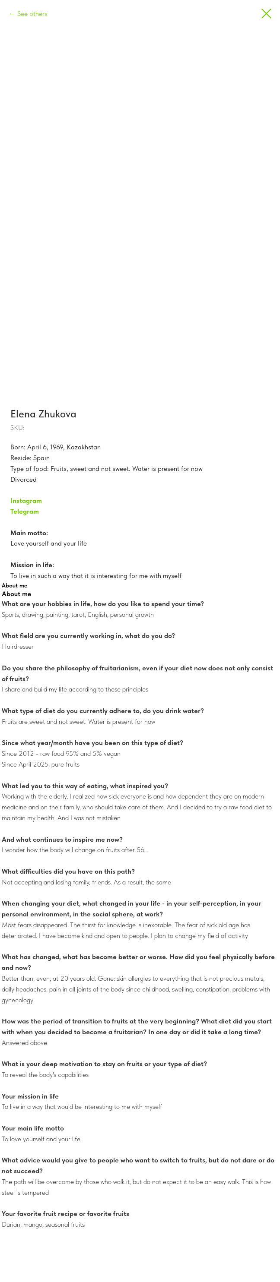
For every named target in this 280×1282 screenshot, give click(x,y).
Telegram (24, 511)
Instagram (26, 500)
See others (32, 13)
